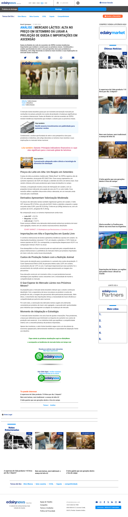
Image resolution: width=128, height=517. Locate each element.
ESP (30, 3)
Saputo (51, 16)
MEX (34, 3)
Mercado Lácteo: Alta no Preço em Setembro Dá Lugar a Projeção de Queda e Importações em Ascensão (48, 33)
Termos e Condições (46, 508)
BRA (42, 3)
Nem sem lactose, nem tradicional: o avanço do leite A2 (39, 397)
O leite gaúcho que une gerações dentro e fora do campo (40, 400)
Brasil (22, 24)
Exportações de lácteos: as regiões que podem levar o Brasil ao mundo (112, 271)
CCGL (44, 16)
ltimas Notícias (114, 48)
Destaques (28, 24)
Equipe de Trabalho (46, 502)
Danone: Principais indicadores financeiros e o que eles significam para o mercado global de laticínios (52, 149)
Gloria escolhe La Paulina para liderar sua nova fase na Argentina (112, 225)
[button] (78, 3)
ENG (38, 3)
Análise (52, 405)
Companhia (43, 505)
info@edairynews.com (73, 502)
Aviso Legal (8, 415)
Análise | (27, 27)
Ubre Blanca (22, 16)
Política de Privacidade (47, 511)
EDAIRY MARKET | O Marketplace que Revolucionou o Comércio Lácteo (48, 229)
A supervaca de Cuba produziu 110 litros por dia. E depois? (40, 394)
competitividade (63, 16)
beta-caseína (34, 16)
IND (46, 3)
